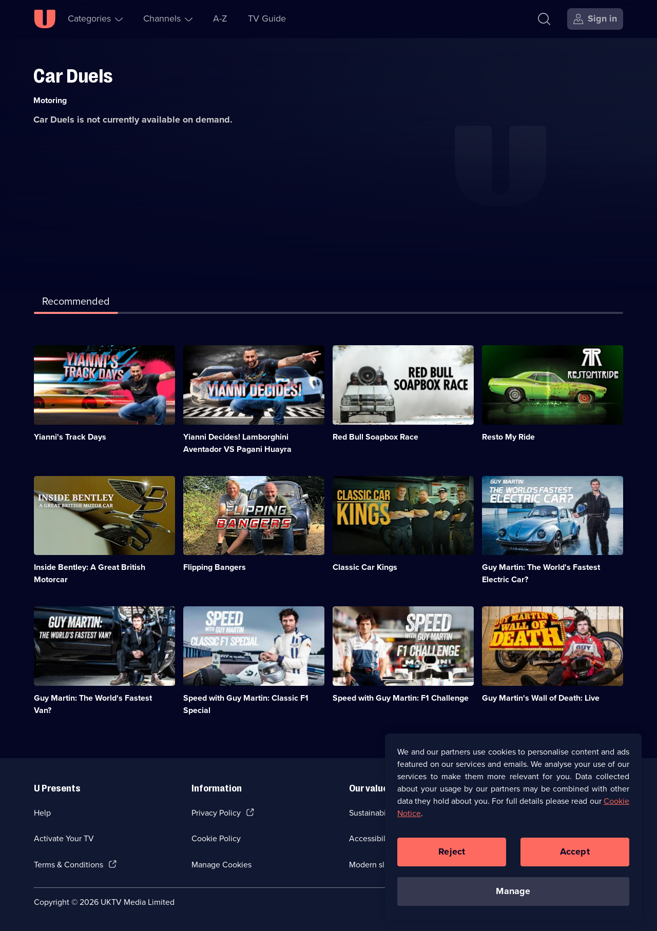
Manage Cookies (221, 864)
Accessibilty (370, 838)
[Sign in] (595, 19)
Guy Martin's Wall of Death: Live (541, 698)
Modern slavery (376, 864)
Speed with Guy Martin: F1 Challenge (401, 698)
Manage (513, 895)
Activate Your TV (64, 838)
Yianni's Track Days (70, 437)
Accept (575, 855)
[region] (513, 831)
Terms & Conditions (68, 864)
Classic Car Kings (365, 567)
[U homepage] (44, 19)
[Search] (544, 19)
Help (42, 813)
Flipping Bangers (214, 567)
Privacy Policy (216, 813)
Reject (451, 855)
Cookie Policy (216, 838)
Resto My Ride (508, 437)
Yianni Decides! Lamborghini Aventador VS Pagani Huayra (237, 443)
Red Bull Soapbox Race (375, 437)
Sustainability (373, 813)
